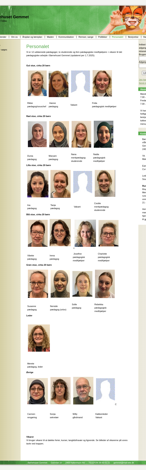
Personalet (118, 37)
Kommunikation (66, 37)
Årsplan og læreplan (32, 37)
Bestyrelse (133, 37)
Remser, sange (86, 37)
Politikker (103, 37)
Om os (14, 37)
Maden (50, 37)
